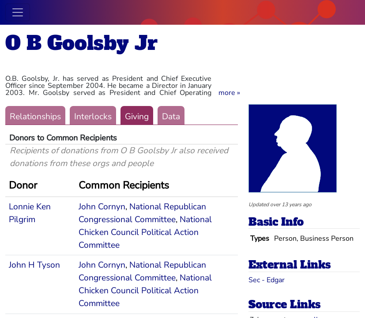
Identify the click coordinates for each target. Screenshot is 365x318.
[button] (229, 92)
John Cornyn (102, 206)
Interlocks (93, 116)
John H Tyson (34, 265)
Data (171, 116)
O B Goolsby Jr (81, 43)
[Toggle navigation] (17, 12)
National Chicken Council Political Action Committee (145, 232)
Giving (137, 116)
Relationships (35, 116)
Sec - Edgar (266, 280)
